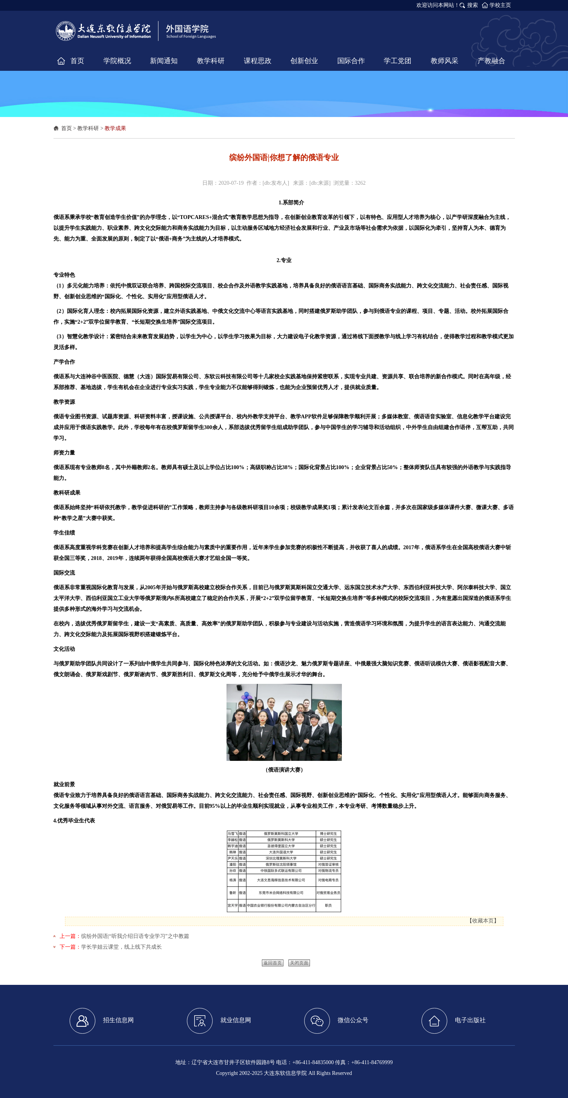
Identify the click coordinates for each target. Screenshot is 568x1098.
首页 (66, 128)
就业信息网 (219, 1021)
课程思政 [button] (258, 61)
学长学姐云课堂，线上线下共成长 (121, 947)
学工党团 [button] (397, 61)
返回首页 (272, 963)
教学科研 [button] (211, 61)
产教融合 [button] (491, 61)
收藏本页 (483, 921)
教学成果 (115, 128)
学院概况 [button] (117, 61)
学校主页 (500, 5)
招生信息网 (102, 1021)
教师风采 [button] (444, 61)
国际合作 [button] (351, 61)
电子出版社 (453, 1021)
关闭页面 (299, 963)
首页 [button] (77, 61)
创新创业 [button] (304, 61)
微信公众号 (336, 1021)
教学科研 (88, 128)
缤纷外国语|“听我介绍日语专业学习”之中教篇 (135, 936)
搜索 (472, 5)
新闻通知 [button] (164, 61)
